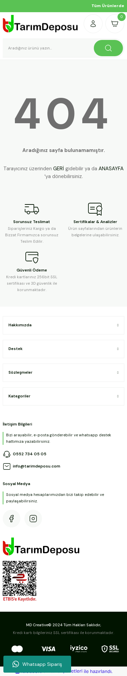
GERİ (58, 168)
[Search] (63, 48)
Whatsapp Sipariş (37, 664)
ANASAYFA (111, 168)
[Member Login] (93, 23)
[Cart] (114, 23)
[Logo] (40, 23)
